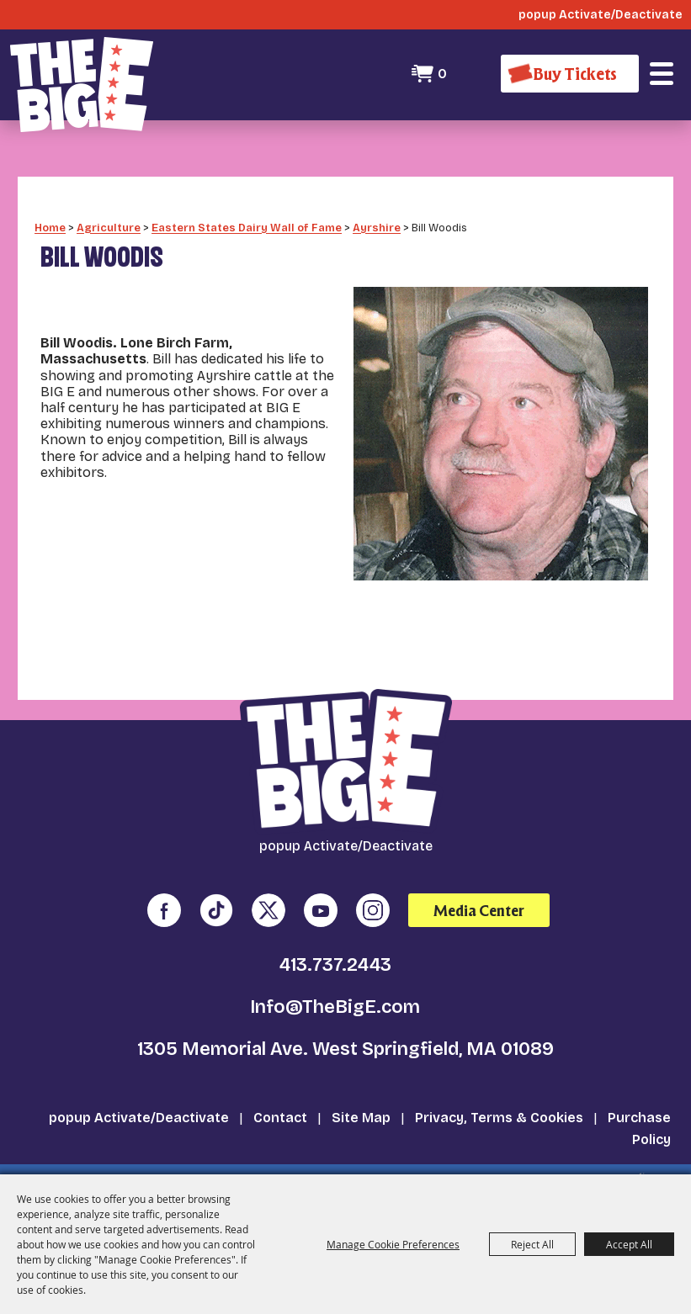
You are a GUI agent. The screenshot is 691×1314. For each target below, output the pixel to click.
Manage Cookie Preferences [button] (393, 1244)
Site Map (361, 1106)
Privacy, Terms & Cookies (499, 1106)
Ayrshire (377, 215)
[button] (662, 74)
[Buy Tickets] (570, 74)
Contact (280, 1106)
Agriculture (109, 215)
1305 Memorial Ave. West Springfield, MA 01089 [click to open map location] (345, 1037)
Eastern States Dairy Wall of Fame (246, 215)
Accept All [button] (629, 1244)
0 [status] (442, 74)
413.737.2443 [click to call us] (335, 953)
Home (50, 215)
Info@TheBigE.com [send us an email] (335, 995)
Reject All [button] (532, 1244)
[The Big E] (81, 84)
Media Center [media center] (478, 898)
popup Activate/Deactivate (139, 1106)
